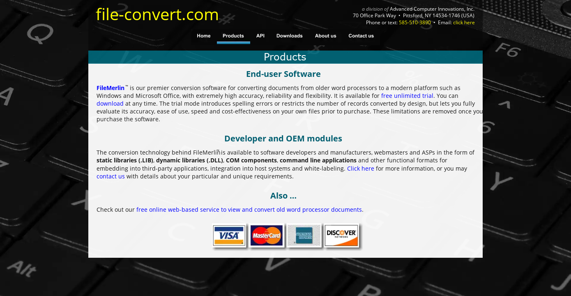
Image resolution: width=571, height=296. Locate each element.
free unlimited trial (407, 95)
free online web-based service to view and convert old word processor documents (249, 209)
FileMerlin (110, 88)
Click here (360, 168)
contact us (111, 176)
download (110, 103)
